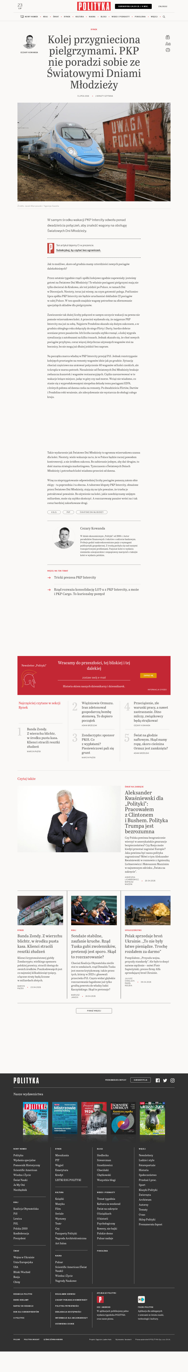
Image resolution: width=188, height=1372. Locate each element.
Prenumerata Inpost (115, 1101)
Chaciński (103, 1191)
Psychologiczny (106, 1244)
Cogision (99, 1360)
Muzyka (60, 1224)
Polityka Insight (32, 1360)
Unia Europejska (23, 1283)
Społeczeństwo (147, 1196)
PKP (68, 533)
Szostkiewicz (105, 1186)
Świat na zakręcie (107, 1229)
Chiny (16, 1303)
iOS (98, 1328)
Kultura (80, 17)
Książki (59, 1219)
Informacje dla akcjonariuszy (71, 1339)
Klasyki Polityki (148, 1211)
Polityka (18, 1176)
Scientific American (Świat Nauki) (71, 1290)
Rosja (16, 1298)
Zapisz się (148, 696)
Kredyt (59, 1196)
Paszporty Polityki (66, 1254)
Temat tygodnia (106, 1219)
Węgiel (59, 1186)
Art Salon (60, 1264)
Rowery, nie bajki (107, 1249)
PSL (15, 1244)
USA (15, 1288)
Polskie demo (105, 1254)
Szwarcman (104, 1181)
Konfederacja (21, 1254)
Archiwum (145, 1220)
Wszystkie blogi (106, 1201)
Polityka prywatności (67, 1327)
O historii (102, 1239)
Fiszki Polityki (145, 1328)
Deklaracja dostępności (68, 1333)
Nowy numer (31, 17)
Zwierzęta (145, 1215)
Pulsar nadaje (105, 1259)
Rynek (67, 17)
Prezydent (19, 1259)
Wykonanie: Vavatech (123, 1360)
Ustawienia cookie (64, 1345)
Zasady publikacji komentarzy (71, 1321)
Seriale (59, 1234)
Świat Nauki (20, 1201)
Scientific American (25, 1191)
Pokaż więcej (94, 1032)
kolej (54, 533)
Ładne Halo (107, 1360)
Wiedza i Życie (22, 1196)
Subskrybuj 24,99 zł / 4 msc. (133, 6)
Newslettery (146, 1176)
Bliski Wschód (21, 1293)
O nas (142, 1235)
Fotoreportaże (147, 1186)
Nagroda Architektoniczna (70, 1259)
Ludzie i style (146, 1181)
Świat (56, 17)
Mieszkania (62, 1176)
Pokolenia (140, 17)
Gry (57, 1249)
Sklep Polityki (147, 1240)
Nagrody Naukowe (66, 1301)
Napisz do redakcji (23, 1327)
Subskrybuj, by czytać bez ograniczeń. (78, 250)
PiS (15, 1234)
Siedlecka (103, 1176)
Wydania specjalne (24, 1181)
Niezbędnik (20, 1211)
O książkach (104, 1234)
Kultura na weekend (108, 1224)
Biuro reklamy (21, 1321)
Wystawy (60, 1239)
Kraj (45, 17)
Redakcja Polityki (22, 1315)
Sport (142, 1205)
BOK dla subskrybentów (26, 1333)
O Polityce (18, 1339)
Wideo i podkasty (121, 17)
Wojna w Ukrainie (23, 1278)
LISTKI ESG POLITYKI (68, 1201)
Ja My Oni (19, 1205)
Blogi (104, 17)
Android (106, 1328)
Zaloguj (162, 6)
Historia (144, 1191)
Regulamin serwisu (65, 1315)
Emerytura (61, 1191)
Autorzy (143, 1225)
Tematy (143, 1230)
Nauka (92, 17)
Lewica (17, 1239)
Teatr (58, 1244)
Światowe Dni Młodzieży (92, 533)
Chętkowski (104, 1196)
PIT (57, 1181)
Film (58, 1229)
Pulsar (59, 1283)
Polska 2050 (20, 1249)
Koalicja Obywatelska (26, 1229)
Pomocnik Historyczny (26, 1186)
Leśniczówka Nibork (53, 1360)
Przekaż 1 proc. (148, 1201)
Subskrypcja (140, 1101)
